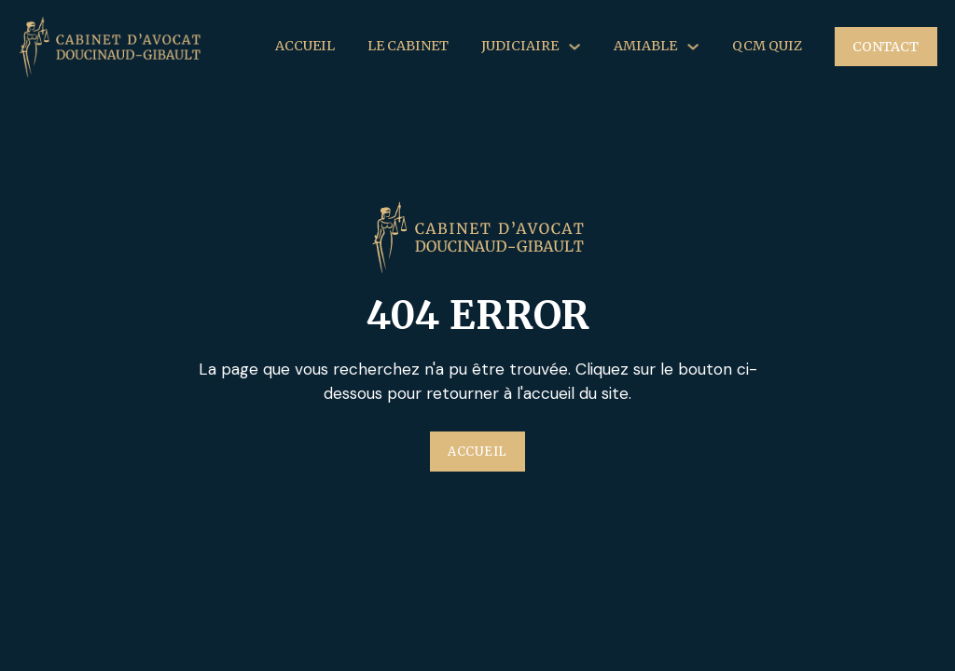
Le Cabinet (408, 45)
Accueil (305, 45)
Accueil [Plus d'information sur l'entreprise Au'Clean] (477, 451)
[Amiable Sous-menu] (692, 46)
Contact (885, 46)
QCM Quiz (767, 45)
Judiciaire (520, 45)
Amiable (645, 45)
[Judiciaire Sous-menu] (574, 46)
